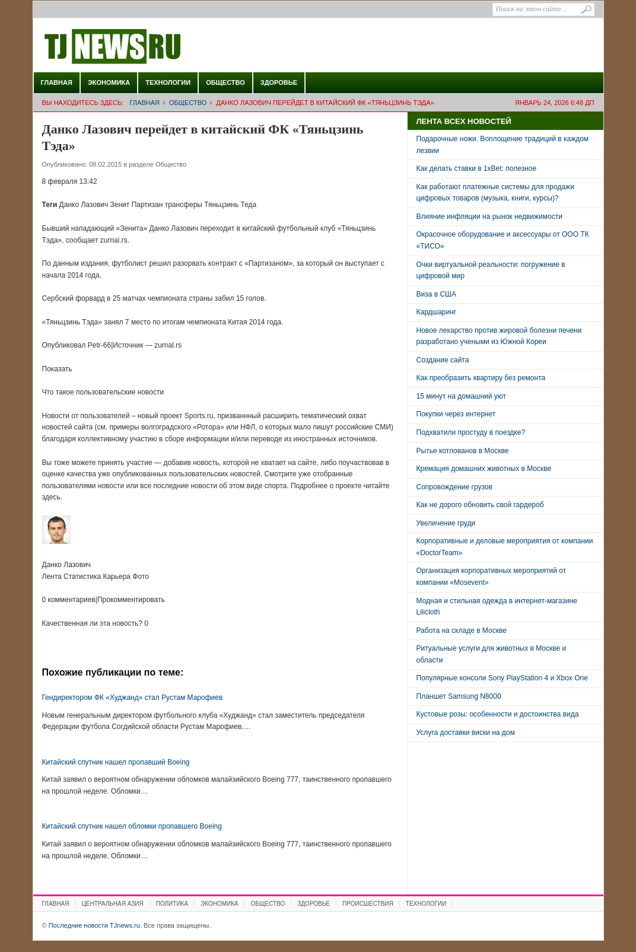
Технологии (167, 82)
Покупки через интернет (456, 414)
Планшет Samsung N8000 (458, 696)
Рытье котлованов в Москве (462, 451)
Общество (225, 82)
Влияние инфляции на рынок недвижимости (489, 216)
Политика (172, 903)
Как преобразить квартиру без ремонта (481, 378)
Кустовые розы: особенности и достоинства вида (497, 714)
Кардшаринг (436, 312)
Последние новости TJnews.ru (146, 47)
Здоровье (278, 82)
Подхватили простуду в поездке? (471, 432)
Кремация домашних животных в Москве (484, 468)
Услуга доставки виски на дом (465, 732)
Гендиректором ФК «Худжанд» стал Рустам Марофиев (132, 697)
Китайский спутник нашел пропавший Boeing (116, 762)
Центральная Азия (112, 903)
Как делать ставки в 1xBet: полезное (476, 168)
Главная (56, 82)
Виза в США (436, 294)
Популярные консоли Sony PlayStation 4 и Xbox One (502, 678)
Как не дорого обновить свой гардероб (480, 505)
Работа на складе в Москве (461, 630)
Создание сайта (442, 360)
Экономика (109, 82)
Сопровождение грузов (454, 487)
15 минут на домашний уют (461, 396)
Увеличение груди (446, 523)
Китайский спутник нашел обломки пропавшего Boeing (132, 826)
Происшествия (367, 903)
